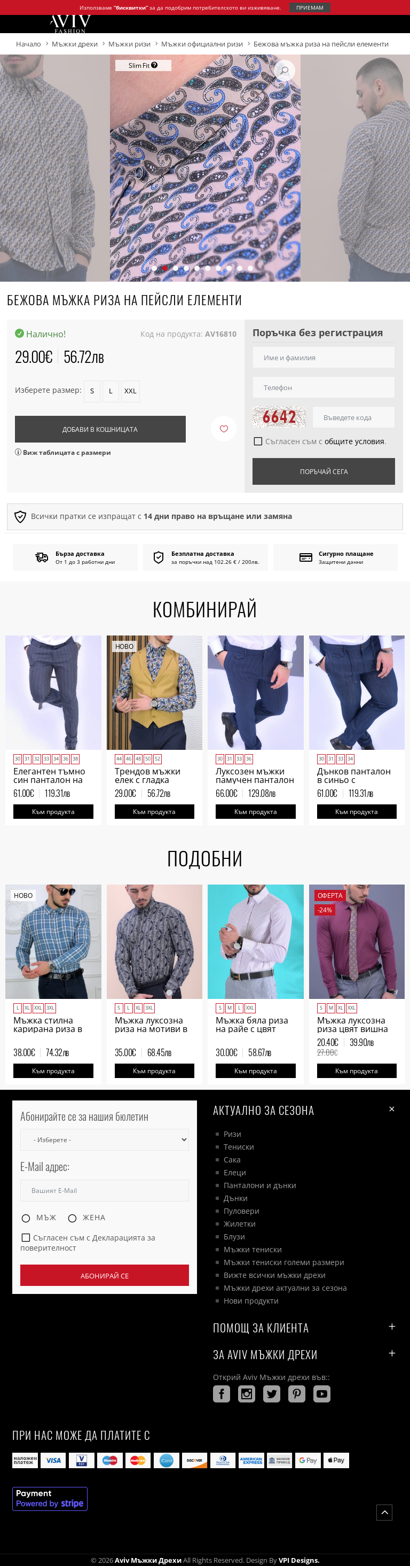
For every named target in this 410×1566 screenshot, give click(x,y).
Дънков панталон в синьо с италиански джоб (354, 779)
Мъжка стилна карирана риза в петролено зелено (51, 1028)
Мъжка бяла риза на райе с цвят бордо (252, 1028)
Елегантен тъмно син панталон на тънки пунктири (49, 779)
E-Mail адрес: (44, 1166)
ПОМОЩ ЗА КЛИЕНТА (305, 1327)
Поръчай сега (324, 471)
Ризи (232, 1134)
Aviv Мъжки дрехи (148, 1560)
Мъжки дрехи (75, 44)
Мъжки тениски (253, 1249)
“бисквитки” (131, 7)
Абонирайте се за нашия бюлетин (84, 1116)
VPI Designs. (298, 1560)
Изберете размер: (48, 390)
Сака (232, 1159)
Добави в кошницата (100, 429)
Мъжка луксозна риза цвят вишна (352, 1024)
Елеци (235, 1172)
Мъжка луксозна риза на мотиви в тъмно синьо (151, 1028)
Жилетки (240, 1224)
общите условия (354, 441)
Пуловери (241, 1211)
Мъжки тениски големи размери (284, 1262)
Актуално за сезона (305, 1109)
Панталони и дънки (260, 1185)
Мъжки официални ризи (202, 44)
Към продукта (53, 811)
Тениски (239, 1147)
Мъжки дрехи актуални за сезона (285, 1288)
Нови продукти (251, 1301)
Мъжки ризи (129, 44)
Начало (28, 44)
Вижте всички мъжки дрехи (275, 1275)
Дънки (236, 1198)
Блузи (234, 1236)
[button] (154, 268)
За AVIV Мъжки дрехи (305, 1354)
